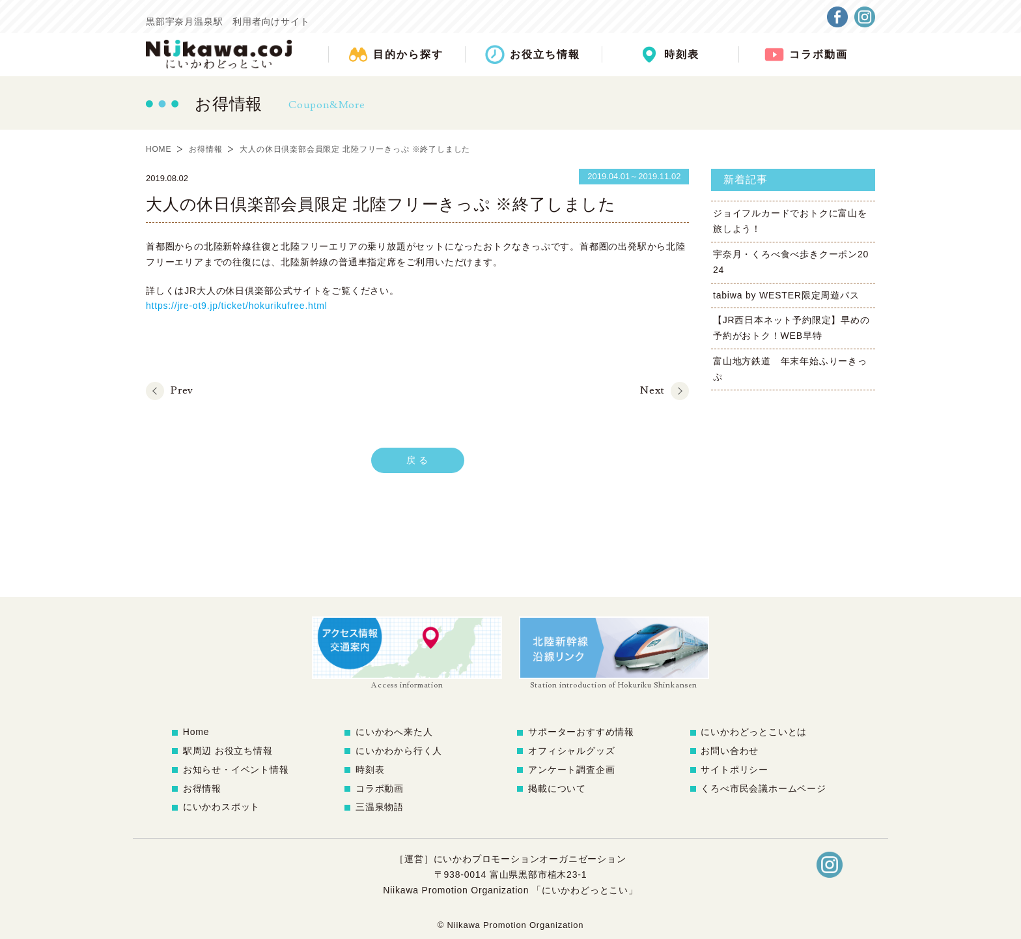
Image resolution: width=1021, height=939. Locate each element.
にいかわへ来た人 (394, 732)
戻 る (417, 460)
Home (196, 732)
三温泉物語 (380, 807)
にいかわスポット (221, 807)
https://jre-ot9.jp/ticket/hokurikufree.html (237, 305)
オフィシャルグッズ (571, 750)
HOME (158, 149)
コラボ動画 (380, 788)
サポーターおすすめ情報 (581, 732)
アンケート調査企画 (571, 769)
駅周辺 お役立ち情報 (228, 750)
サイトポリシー (734, 769)
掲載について (557, 788)
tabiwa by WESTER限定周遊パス (786, 295)
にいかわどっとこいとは (754, 732)
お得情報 (205, 149)
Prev (182, 390)
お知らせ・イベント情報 (236, 769)
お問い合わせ (730, 750)
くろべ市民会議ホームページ (763, 788)
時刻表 (370, 769)
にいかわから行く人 (399, 750)
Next (652, 390)
